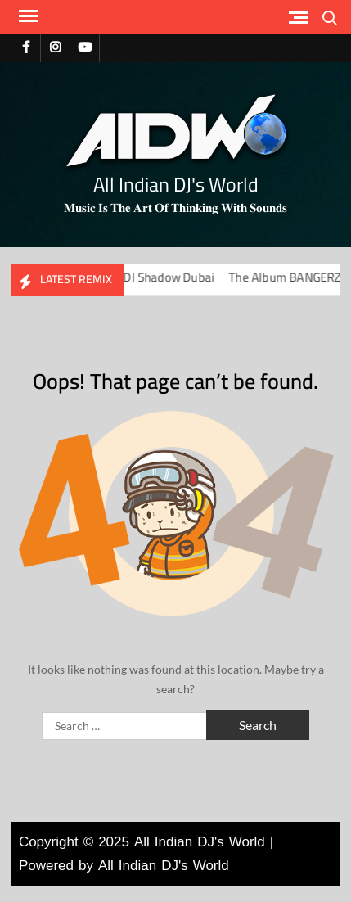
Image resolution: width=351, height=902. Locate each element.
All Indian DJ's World (176, 184)
